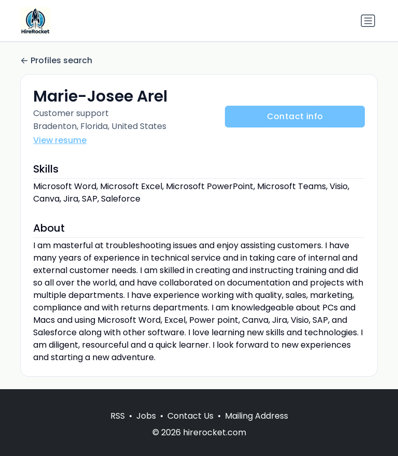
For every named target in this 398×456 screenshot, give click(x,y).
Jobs (146, 416)
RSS (117, 416)
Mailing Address (256, 416)
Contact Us (190, 416)
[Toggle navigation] (368, 21)
